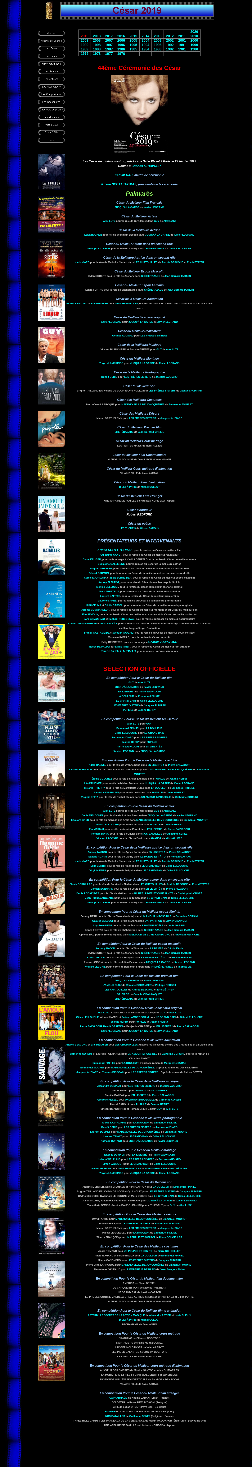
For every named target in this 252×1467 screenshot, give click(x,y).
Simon (112, 1163)
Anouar (123, 632)
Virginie (101, 568)
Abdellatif (187, 934)
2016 (121, 36)
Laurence (107, 600)
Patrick (122, 646)
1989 (84, 49)
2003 (157, 40)
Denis (92, 815)
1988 (97, 49)
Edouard (80, 820)
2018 (97, 36)
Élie (90, 614)
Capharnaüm (118, 1397)
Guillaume (110, 554)
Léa (93, 234)
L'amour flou (112, 985)
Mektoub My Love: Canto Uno (149, 934)
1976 (121, 54)
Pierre (150, 691)
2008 (97, 40)
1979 (84, 54)
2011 (182, 36)
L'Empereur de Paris (136, 1223)
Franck (97, 632)
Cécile (114, 605)
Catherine (186, 797)
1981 (182, 49)
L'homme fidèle (152, 925)
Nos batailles (152, 833)
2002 (170, 40)
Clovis (81, 884)
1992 (170, 45)
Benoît (109, 376)
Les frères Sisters (153, 335)
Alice (108, 623)
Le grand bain (154, 248)
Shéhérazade (150, 276)
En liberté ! (126, 691)
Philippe (99, 248)
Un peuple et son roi (140, 1237)
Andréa (172, 262)
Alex (109, 221)
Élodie (102, 778)
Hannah (110, 1411)
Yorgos (111, 363)
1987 (109, 49)
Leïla (98, 865)
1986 (121, 49)
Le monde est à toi (153, 856)
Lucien (82, 623)
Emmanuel (181, 404)
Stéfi (93, 605)
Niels (120, 577)
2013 (157, 36)
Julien (135, 1017)
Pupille (128, 709)
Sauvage (123, 994)
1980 (194, 49)
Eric (195, 262)
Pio (96, 829)
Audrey (108, 582)
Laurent (110, 596)
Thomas (113, 1072)
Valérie (101, 1168)
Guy (156, 221)
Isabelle (97, 856)
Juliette (109, 1159)
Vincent (107, 838)
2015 (133, 36)
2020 (194, 32)
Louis (176, 925)
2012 (170, 36)
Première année (162, 966)
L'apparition (153, 920)
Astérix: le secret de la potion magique (116, 1315)
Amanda (155, 838)
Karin (82, 262)
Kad (124, 175)
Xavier (154, 207)
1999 (84, 45)
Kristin (118, 184)
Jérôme (95, 609)
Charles (146, 166)
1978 (97, 54)
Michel (150, 486)
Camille (147, 994)
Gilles (180, 248)
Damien (102, 888)
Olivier (149, 528)
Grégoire (107, 1099)
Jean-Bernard (177, 276)
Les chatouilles (145, 262)
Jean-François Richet (167, 1223)
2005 (133, 40)
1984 (145, 49)
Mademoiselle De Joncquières (142, 404)
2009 (84, 40)
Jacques (122, 335)
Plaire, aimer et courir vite (153, 893)
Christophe (190, 893)
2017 (109, 36)
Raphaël (121, 619)
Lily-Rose (102, 925)
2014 (145, 36)
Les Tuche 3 (127, 528)
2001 (182, 40)
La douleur (126, 696)
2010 (194, 36)
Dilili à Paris (128, 486)
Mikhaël (174, 838)
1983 (157, 49)
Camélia (95, 577)
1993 (157, 45)
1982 (170, 49)
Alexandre (109, 1085)
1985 (133, 49)
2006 (121, 40)
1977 (109, 54)
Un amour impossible (156, 797)
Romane (138, 985)
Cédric (175, 948)
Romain (100, 833)
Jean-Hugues (99, 897)
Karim (96, 957)
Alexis (114, 1122)
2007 (109, 40)
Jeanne (147, 709)
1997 (109, 45)
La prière (157, 948)
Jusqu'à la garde (127, 207)
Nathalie (111, 1141)
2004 (145, 40)
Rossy (99, 646)
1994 (145, 45)
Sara (94, 619)
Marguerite (175, 1063)
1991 (182, 45)
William (95, 966)
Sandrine (106, 792)
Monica (107, 586)
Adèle (97, 764)
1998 (97, 45)
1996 (121, 45)
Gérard (99, 573)
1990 (194, 45)
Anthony (105, 948)
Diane (92, 559)
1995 (133, 45)
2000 (194, 40)
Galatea (102, 920)
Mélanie (94, 787)
